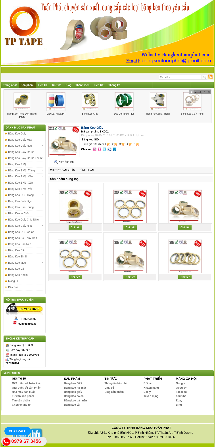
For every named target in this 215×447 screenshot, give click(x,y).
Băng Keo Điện (17, 250)
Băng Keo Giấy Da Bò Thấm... (26, 158)
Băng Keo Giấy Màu (20, 139)
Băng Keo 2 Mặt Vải (20, 188)
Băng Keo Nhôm (18, 274)
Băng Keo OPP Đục (20, 201)
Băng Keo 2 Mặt (17, 164)
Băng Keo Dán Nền (19, 244)
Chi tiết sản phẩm (62, 170)
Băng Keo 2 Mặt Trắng (158, 113)
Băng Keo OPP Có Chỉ (21, 232)
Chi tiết (75, 227)
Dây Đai (13, 287)
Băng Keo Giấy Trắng (192, 113)
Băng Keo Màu (25, 262)
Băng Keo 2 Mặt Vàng (25, 176)
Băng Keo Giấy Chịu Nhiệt (23, 219)
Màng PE (13, 281)
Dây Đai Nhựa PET (124, 113)
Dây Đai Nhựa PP (56, 113)
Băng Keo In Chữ (18, 213)
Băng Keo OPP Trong (25, 195)
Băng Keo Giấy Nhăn (25, 225)
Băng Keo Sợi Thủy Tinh (22, 238)
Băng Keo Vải (16, 268)
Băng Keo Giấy (90, 113)
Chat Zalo (18, 431)
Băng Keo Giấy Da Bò (21, 151)
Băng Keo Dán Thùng (25, 207)
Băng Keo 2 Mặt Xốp (20, 182)
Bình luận (87, 170)
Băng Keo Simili (17, 256)
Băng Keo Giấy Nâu (25, 145)
